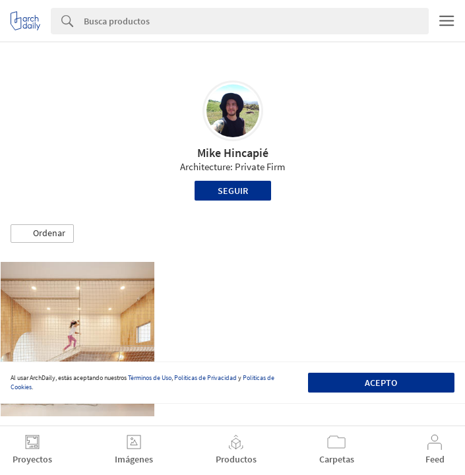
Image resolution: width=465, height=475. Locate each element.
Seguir (233, 191)
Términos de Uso (149, 377)
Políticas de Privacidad (205, 377)
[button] (42, 233)
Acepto (381, 383)
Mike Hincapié (232, 152)
